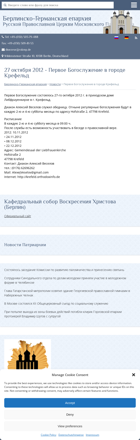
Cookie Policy (48, 435)
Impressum (92, 435)
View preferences (70, 426)
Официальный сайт (17, 216)
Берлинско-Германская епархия (68, 21)
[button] (134, 375)
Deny (70, 414)
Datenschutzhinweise (71, 435)
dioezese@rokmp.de (16, 49)
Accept (70, 403)
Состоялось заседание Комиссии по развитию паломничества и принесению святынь (64, 270)
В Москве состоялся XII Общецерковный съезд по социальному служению (56, 303)
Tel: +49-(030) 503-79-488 (20, 36)
